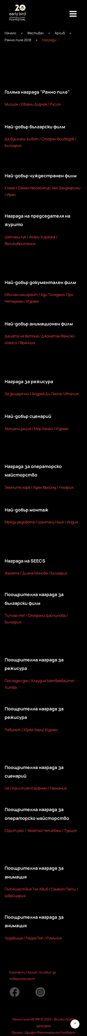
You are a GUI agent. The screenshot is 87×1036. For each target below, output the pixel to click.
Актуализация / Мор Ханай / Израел (37, 428)
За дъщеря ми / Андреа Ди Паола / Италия (42, 393)
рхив (33, 972)
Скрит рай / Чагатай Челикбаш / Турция (41, 830)
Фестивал (35, 33)
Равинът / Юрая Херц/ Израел (31, 729)
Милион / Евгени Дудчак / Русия (33, 104)
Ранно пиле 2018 (18, 40)
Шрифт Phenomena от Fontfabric (50, 1032)
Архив (60, 33)
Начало (10, 33)
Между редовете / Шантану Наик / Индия (41, 522)
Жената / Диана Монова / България (36, 573)
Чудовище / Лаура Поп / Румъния (33, 938)
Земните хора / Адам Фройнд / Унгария (39, 487)
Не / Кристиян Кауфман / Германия (36, 788)
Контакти (17, 972)
